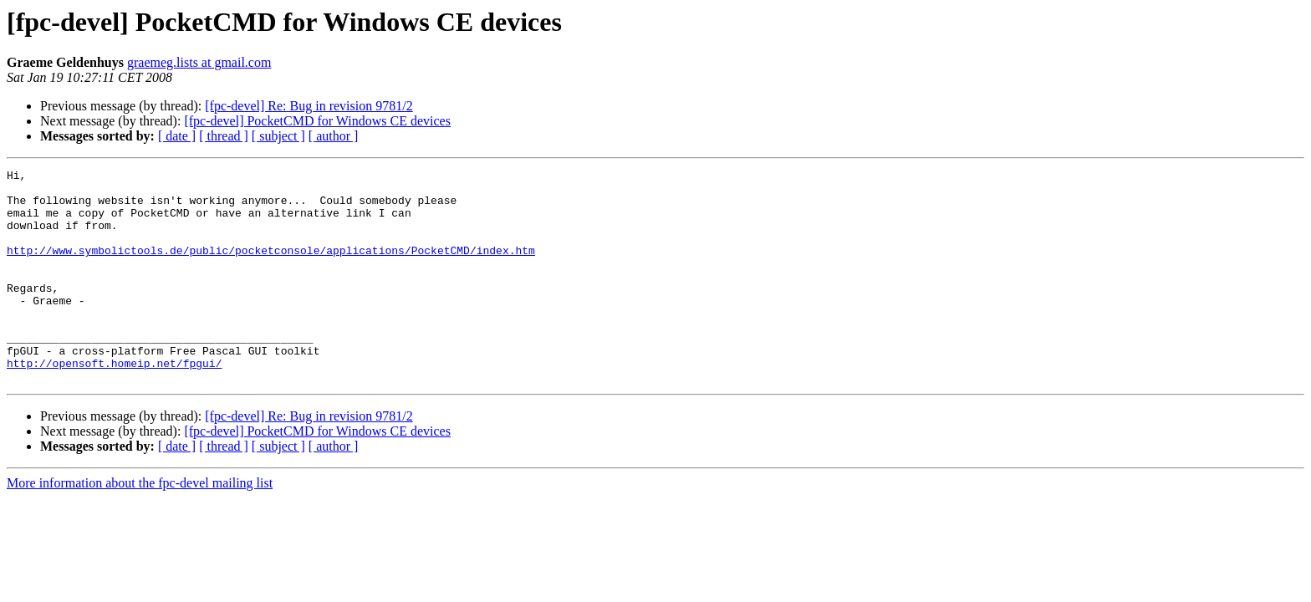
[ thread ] (223, 136)
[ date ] (177, 136)
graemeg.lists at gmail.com (199, 62)
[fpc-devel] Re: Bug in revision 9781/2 (308, 106)
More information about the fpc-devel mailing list (140, 525)
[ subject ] (278, 136)
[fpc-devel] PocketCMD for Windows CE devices (317, 121)
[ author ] (334, 136)
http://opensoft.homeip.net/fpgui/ (114, 403)
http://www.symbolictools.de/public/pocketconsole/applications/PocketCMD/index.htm (271, 267)
